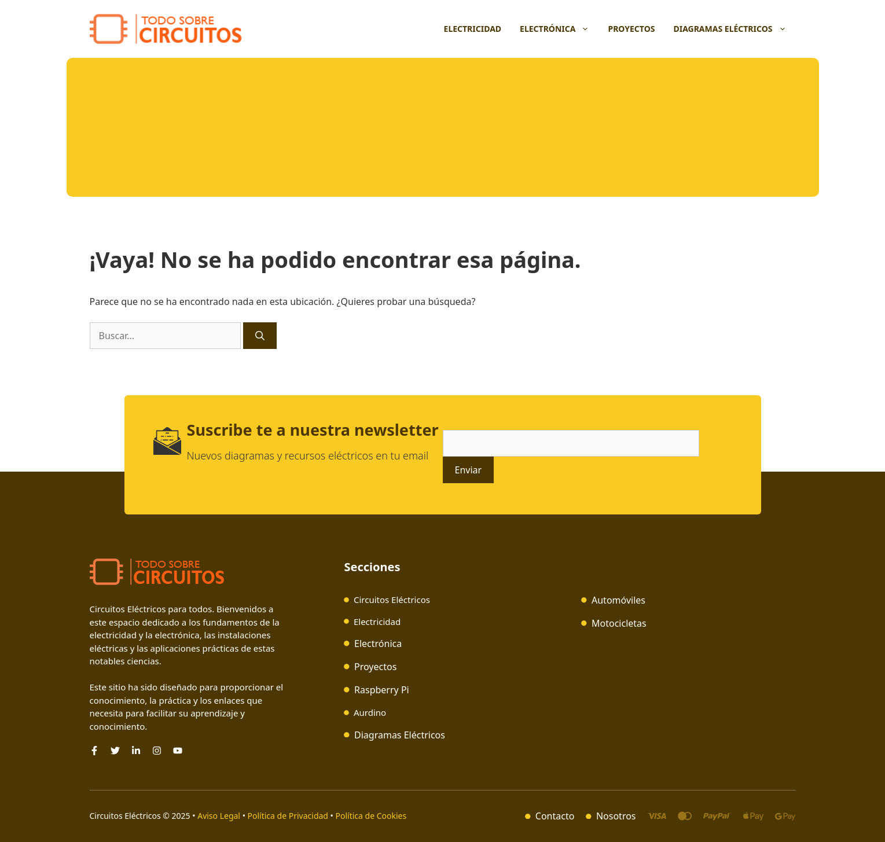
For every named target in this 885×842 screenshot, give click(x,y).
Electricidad (473, 28)
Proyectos (631, 28)
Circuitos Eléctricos (392, 599)
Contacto (555, 816)
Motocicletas (619, 623)
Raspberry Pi (381, 689)
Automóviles (618, 600)
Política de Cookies (371, 815)
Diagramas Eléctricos (734, 29)
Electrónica (559, 29)
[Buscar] (260, 335)
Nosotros (616, 816)
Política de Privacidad (288, 815)
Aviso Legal (219, 815)
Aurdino (370, 712)
